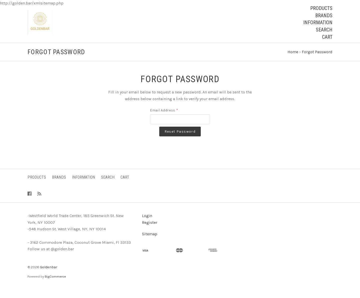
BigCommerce (55, 285)
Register (149, 231)
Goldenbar (48, 276)
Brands (323, 15)
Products (321, 8)
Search (324, 30)
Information (317, 22)
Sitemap (149, 243)
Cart (327, 37)
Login (147, 224)
